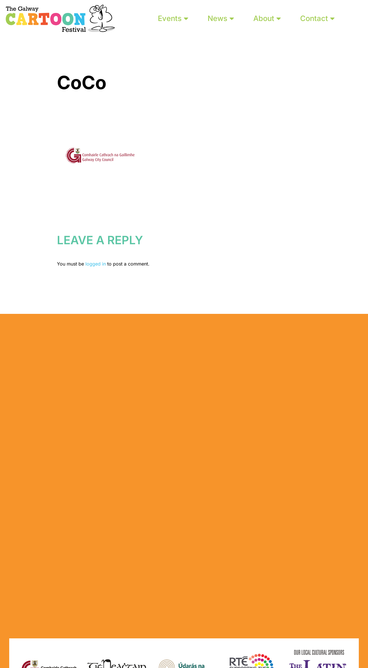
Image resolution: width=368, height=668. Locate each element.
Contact (317, 18)
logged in (95, 264)
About (267, 18)
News (221, 18)
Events (173, 18)
